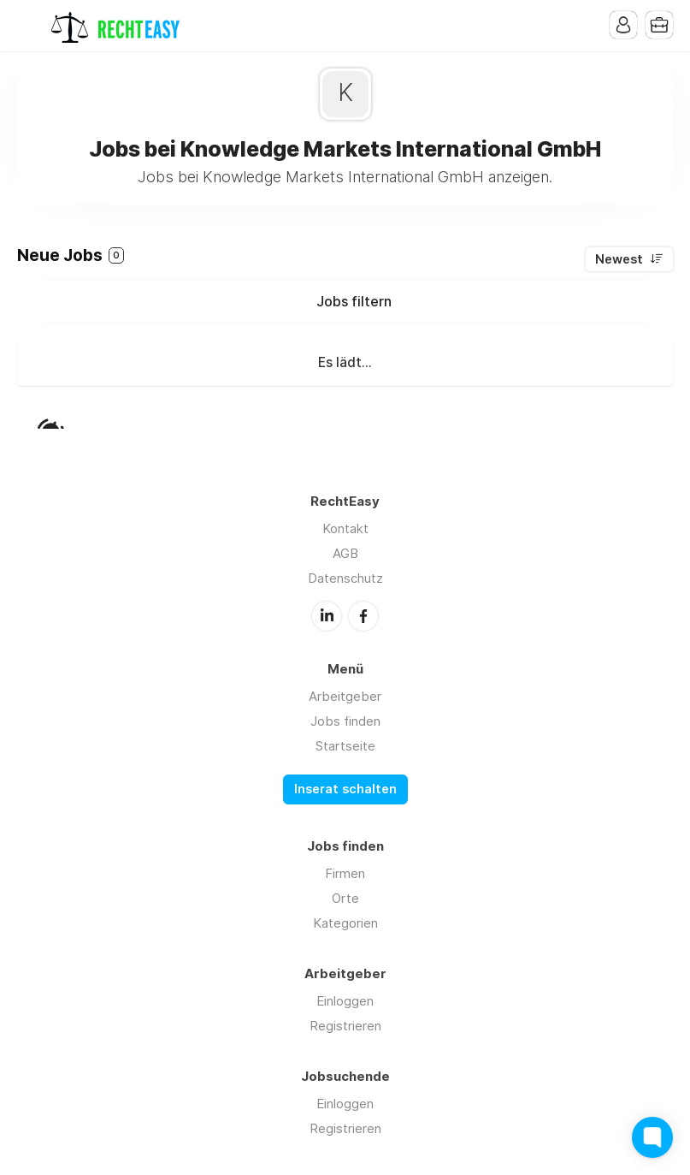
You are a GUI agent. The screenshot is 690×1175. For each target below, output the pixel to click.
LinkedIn (326, 616)
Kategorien (345, 923)
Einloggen (345, 1001)
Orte (345, 898)
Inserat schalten (345, 789)
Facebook (363, 616)
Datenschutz (345, 578)
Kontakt (345, 528)
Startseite (345, 746)
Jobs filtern (354, 301)
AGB (345, 553)
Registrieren (345, 1026)
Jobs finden (345, 721)
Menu (30, 26)
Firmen (345, 873)
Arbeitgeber (345, 696)
